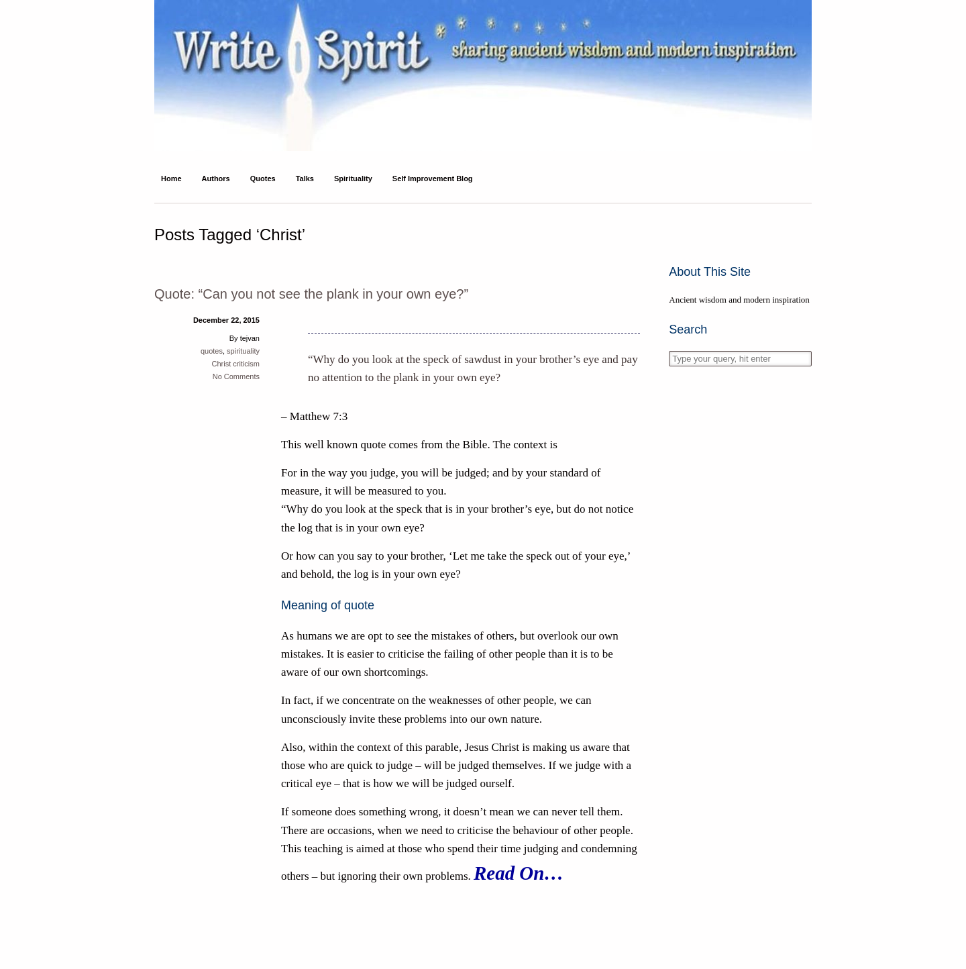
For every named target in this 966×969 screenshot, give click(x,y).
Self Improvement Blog (432, 178)
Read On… (519, 873)
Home (171, 178)
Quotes (263, 178)
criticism (246, 364)
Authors (216, 178)
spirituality (243, 351)
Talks (305, 178)
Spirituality (353, 178)
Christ (221, 364)
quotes (212, 351)
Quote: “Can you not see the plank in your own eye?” (311, 294)
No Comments (236, 376)
